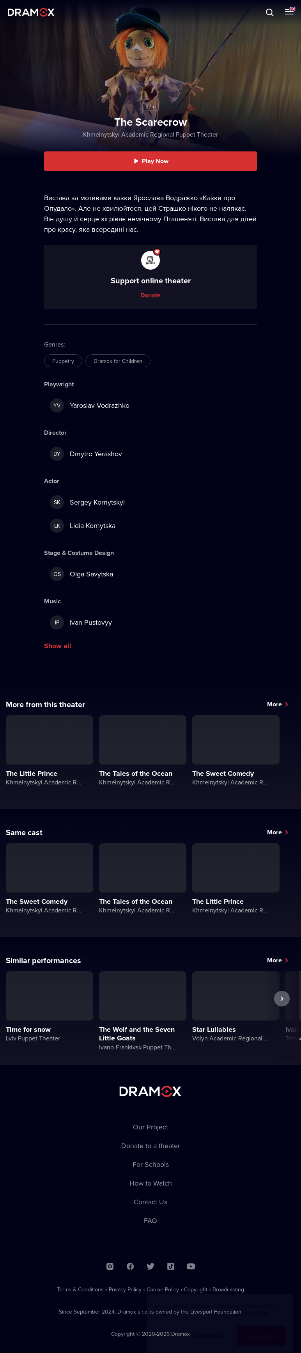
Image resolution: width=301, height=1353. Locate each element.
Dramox (31, 12)
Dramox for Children (118, 361)
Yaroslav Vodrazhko (89, 405)
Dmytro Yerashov (86, 454)
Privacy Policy (125, 1289)
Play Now (155, 160)
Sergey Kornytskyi (87, 502)
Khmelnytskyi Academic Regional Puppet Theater (150, 134)
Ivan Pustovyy (81, 622)
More (274, 704)
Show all (57, 646)
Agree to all (261, 1328)
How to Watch (150, 1183)
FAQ (150, 1220)
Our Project (150, 1127)
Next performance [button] (282, 1016)
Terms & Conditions (80, 1289)
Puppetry (63, 361)
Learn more (207, 1328)
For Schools (151, 1164)
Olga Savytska (81, 574)
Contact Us (150, 1202)
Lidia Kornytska (82, 526)
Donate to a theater (150, 1145)
